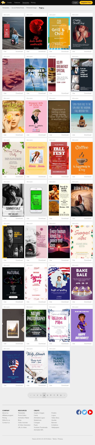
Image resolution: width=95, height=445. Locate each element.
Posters (53, 413)
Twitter (84, 412)
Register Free (86, 2)
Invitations (54, 425)
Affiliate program (7, 415)
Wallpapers (55, 427)
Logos (53, 415)
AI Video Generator (24, 425)
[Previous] (30, 395)
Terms (54, 439)
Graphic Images (39, 413)
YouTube (90, 412)
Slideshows (37, 420)
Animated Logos (39, 418)
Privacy (60, 439)
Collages (37, 422)
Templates (21, 413)
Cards (36, 415)
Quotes (53, 420)
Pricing (4, 418)
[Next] (65, 395)
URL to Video (22, 427)
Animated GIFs (38, 430)
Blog (19, 420)
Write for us (6, 420)
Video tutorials (23, 422)
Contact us (6, 422)
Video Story (55, 418)
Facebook (78, 412)
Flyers (36, 425)
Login (75, 2)
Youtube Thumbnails (40, 427)
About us (5, 413)
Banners (54, 422)
